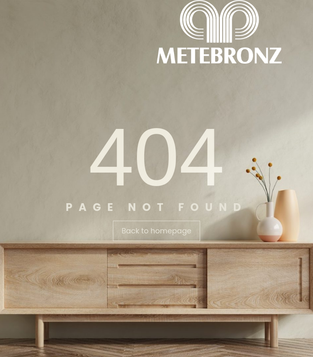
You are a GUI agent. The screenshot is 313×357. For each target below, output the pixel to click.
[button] (156, 231)
